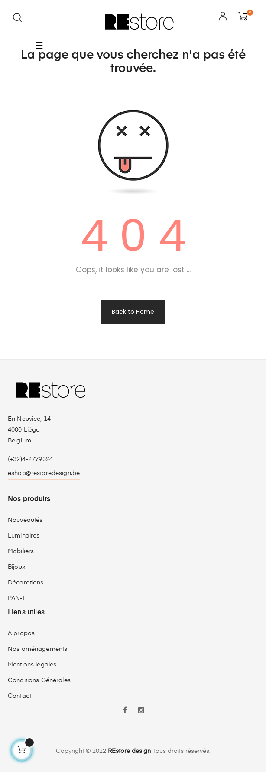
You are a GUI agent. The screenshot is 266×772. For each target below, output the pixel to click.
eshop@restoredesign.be (44, 473)
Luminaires (23, 536)
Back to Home (133, 311)
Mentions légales (32, 665)
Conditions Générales (39, 680)
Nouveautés (25, 520)
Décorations (26, 583)
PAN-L (17, 598)
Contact (19, 696)
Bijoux (17, 567)
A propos (21, 633)
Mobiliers (21, 551)
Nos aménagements (37, 649)
